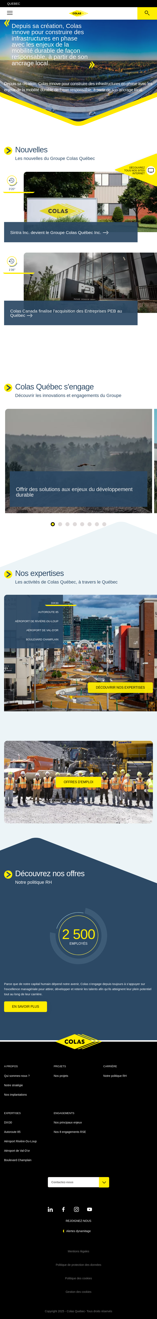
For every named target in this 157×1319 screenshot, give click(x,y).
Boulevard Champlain (17, 1160)
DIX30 (8, 1122)
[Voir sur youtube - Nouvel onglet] (89, 1209)
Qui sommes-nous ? (17, 1075)
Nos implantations (15, 1094)
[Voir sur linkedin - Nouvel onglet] (50, 1209)
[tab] (32, 603)
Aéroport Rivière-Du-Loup (20, 1141)
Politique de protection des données (78, 1264)
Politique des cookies (78, 1278)
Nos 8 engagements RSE (70, 1131)
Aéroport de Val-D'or (17, 1150)
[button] (10, 13)
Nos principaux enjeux (68, 1122)
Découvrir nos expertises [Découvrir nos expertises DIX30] (120, 687)
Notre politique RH (115, 1075)
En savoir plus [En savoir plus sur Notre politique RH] (25, 1006)
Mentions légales (78, 1251)
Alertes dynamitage (78, 1231)
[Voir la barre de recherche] (147, 13)
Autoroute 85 (12, 1131)
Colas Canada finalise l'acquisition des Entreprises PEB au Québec (66, 313)
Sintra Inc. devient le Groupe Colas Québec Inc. (59, 232)
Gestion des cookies (78, 1291)
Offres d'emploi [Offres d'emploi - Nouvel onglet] (78, 782)
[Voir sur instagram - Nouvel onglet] (76, 1209)
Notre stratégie (13, 1085)
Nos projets (61, 1075)
